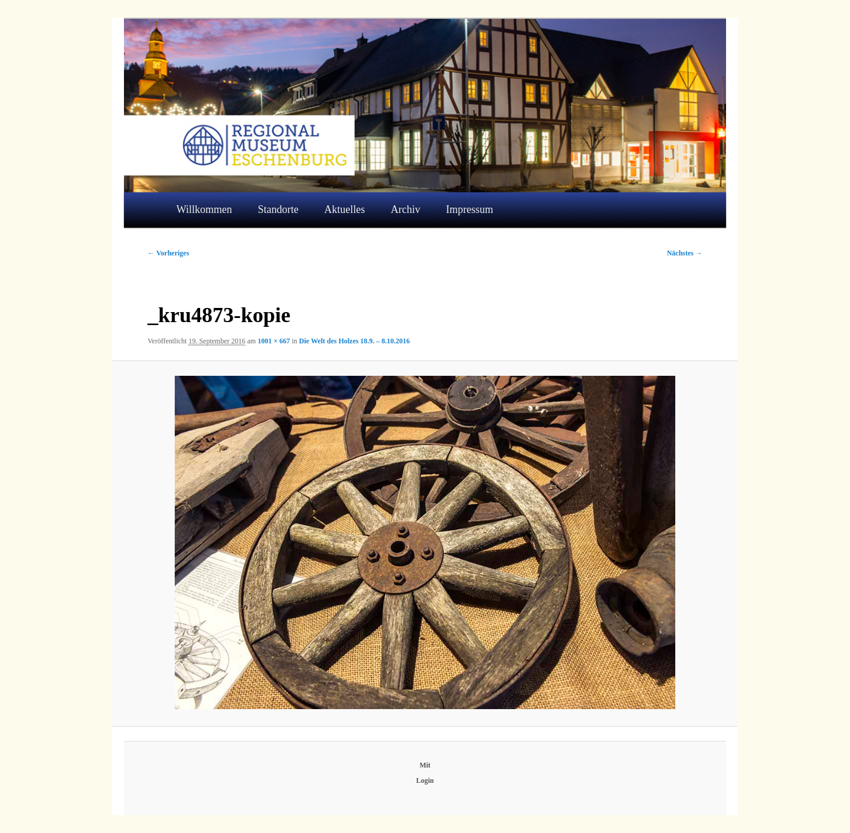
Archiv (405, 209)
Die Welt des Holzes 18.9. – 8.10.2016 (354, 341)
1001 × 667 (273, 341)
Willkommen (204, 209)
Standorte (278, 209)
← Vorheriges (168, 253)
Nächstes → (684, 253)
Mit (425, 765)
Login (425, 780)
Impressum (469, 209)
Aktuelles (344, 209)
